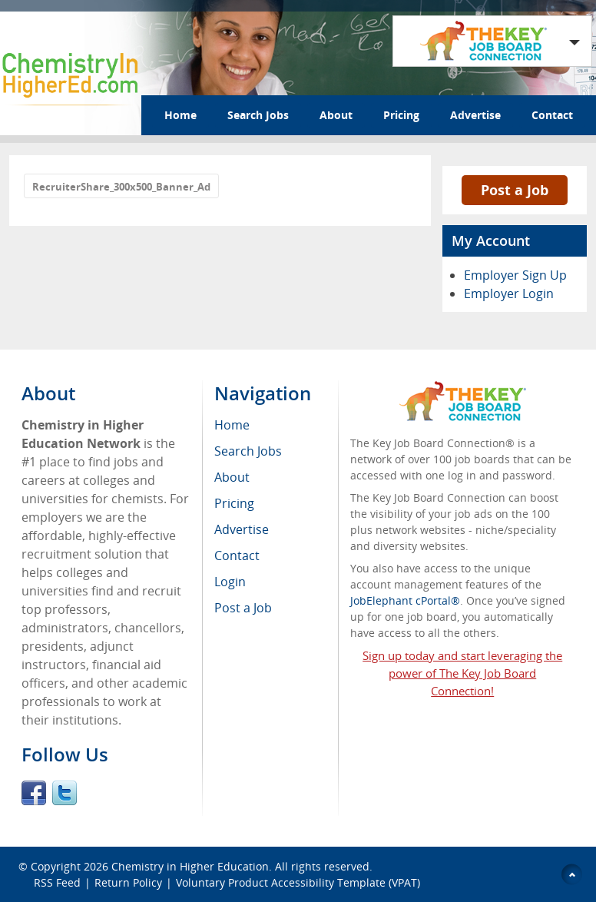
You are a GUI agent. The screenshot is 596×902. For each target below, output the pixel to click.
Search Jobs (258, 115)
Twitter (64, 793)
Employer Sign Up (515, 275)
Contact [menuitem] (237, 555)
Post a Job (514, 190)
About (336, 115)
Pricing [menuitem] (234, 503)
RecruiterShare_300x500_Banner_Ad (121, 187)
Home (180, 115)
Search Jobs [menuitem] (248, 451)
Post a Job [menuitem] (243, 607)
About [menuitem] (232, 477)
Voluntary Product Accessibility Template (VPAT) (298, 882)
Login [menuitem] (230, 581)
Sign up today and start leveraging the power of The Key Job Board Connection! (462, 673)
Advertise (475, 115)
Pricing (401, 115)
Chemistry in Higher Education (190, 866)
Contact (552, 115)
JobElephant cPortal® (405, 600)
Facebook (34, 793)
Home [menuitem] (232, 424)
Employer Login (509, 293)
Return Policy (128, 882)
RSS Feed (57, 882)
